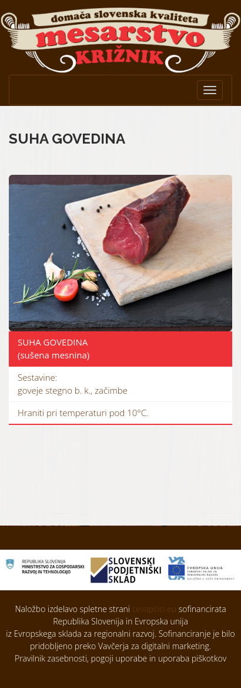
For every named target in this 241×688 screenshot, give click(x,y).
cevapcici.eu (154, 608)
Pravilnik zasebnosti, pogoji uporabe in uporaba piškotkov (120, 658)
